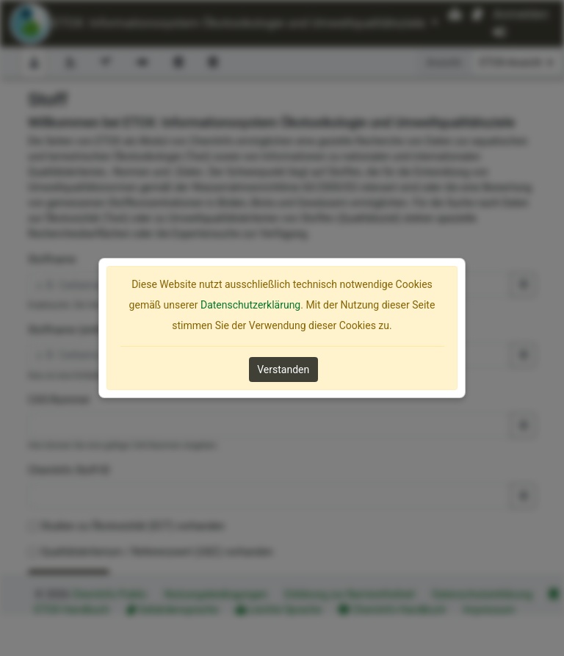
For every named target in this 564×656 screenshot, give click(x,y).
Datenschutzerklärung (250, 305)
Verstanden (283, 369)
